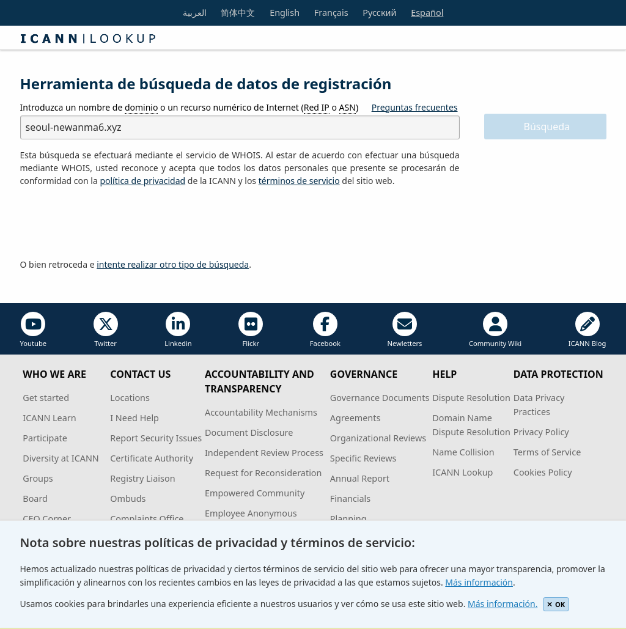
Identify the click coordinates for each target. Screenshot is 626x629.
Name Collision (463, 452)
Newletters (404, 330)
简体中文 (238, 12)
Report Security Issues (156, 438)
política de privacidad (142, 180)
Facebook (325, 330)
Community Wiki (495, 330)
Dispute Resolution (471, 397)
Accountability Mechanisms (261, 412)
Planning (348, 518)
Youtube (33, 330)
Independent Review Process (264, 452)
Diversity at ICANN (61, 458)
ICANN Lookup (462, 472)
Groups (38, 478)
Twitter (106, 330)
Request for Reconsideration (263, 473)
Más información (479, 582)
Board (35, 498)
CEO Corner (47, 518)
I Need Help (134, 418)
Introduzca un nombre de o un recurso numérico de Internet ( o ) (189, 107)
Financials (350, 498)
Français (331, 12)
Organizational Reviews (378, 438)
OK (556, 604)
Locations (130, 397)
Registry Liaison (142, 478)
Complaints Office (146, 518)
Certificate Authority (151, 458)
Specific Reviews (363, 458)
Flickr (250, 330)
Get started (46, 397)
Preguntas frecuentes (415, 107)
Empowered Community (254, 493)
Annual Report (359, 478)
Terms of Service (547, 452)
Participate (45, 438)
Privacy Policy (541, 432)
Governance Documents (379, 397)
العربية (195, 12)
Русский (379, 12)
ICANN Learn (49, 418)
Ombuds (127, 498)
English (285, 12)
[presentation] (113, 223)
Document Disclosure (249, 432)
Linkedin (178, 330)
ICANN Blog (587, 330)
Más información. (502, 603)
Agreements (355, 418)
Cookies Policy (543, 472)
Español (427, 12)
